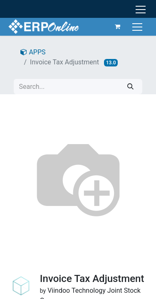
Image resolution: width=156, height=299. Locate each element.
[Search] (130, 86)
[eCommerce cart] (117, 26)
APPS (32, 52)
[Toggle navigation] (138, 26)
